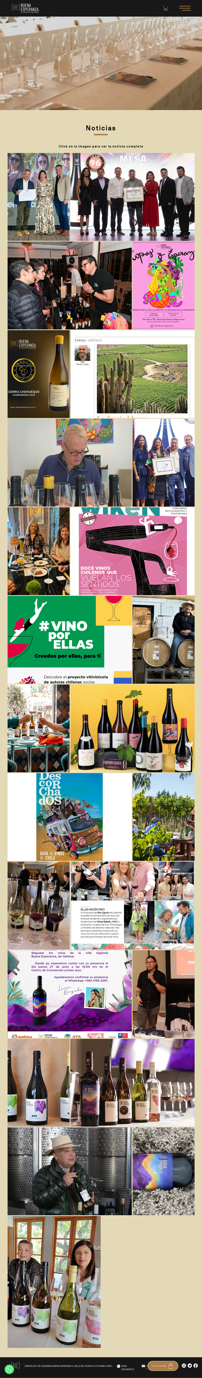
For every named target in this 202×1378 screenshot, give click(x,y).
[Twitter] (190, 1365)
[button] (166, 8)
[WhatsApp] (9, 1369)
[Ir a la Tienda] (163, 1366)
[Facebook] (195, 1365)
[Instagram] (184, 1365)
